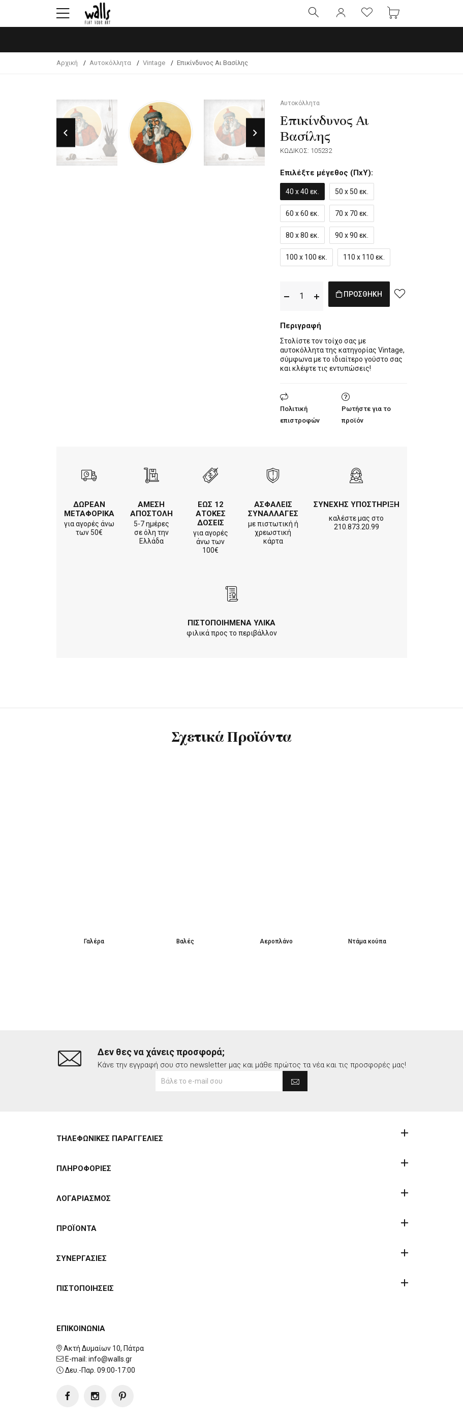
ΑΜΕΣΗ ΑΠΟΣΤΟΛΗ (151, 518)
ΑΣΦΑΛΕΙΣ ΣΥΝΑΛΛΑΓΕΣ (273, 518)
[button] (63, 17)
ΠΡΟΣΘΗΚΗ (370, 304)
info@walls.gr (110, 1327)
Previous (65, 141)
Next (255, 141)
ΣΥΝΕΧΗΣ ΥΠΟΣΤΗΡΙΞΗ (356, 513)
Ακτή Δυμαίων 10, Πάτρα (104, 1316)
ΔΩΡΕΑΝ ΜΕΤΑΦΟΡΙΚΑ (89, 518)
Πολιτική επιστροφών (300, 423)
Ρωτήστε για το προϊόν (366, 423)
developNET (316, 1409)
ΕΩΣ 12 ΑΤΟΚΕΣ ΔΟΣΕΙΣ (211, 522)
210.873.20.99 (356, 535)
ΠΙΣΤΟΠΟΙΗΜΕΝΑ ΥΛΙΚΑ (231, 631)
